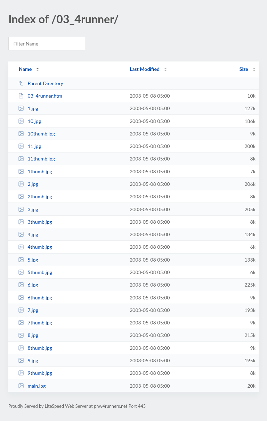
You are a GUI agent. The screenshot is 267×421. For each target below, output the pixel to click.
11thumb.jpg (36, 159)
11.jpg (29, 146)
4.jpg (28, 234)
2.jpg (28, 184)
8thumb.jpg (35, 348)
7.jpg (28, 310)
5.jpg (28, 260)
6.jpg (28, 285)
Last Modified (145, 69)
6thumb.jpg (35, 297)
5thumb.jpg (35, 272)
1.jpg (28, 108)
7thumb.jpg (35, 322)
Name (25, 69)
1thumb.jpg (35, 171)
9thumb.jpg (35, 373)
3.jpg (28, 209)
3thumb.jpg (35, 222)
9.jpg (28, 360)
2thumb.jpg (35, 196)
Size (244, 69)
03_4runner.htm (40, 96)
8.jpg (28, 335)
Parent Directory (40, 83)
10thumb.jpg (36, 134)
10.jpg (29, 121)
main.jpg (32, 386)
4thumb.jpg (35, 247)
